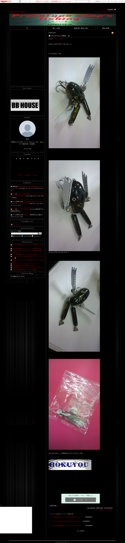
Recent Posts (27, 242)
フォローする (27, 149)
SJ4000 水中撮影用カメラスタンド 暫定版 (24, 269)
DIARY (17, 12)
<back (19, 175)
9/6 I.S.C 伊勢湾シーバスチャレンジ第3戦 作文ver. (26, 248)
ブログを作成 (113, 1)
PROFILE (23, 12)
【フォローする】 (101, 12)
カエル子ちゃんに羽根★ (59, 35)
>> (99, 1)
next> (35, 175)
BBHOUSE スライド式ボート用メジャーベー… (68, 517)
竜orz (13, 194)
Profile (27, 117)
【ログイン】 (112, 12)
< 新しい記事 (56, 28)
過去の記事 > (106, 28)
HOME (12, 12)
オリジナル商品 (59, 38)
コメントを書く (108, 510)
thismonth (27, 175)
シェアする (61, 505)
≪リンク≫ (16, 224)
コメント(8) (98, 510)
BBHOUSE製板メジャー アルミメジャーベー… (68, 525)
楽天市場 (121, 1)
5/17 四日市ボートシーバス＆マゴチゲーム (24, 266)
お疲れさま (26, 214)
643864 (110, 9)
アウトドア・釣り (26, 1)
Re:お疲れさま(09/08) (23, 209)
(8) (68, 35)
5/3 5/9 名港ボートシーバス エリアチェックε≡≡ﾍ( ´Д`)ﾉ (28, 267)
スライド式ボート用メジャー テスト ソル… (66, 521)
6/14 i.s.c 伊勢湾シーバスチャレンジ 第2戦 (24, 254)
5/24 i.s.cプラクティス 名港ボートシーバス (24, 264)
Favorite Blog (27, 273)
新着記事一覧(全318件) (81, 28)
